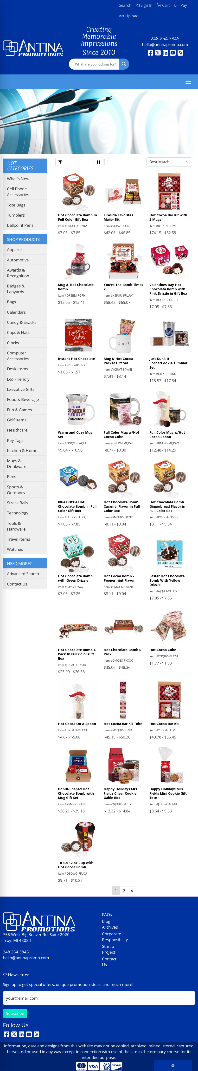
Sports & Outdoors (16, 489)
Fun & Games (19, 409)
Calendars (16, 312)
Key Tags (15, 440)
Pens (11, 476)
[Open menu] (188, 81)
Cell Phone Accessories (18, 191)
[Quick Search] (94, 64)
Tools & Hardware (16, 526)
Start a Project (108, 949)
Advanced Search (23, 573)
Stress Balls (17, 503)
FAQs (107, 914)
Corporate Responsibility (111, 936)
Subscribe (15, 1013)
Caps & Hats (18, 332)
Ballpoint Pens (20, 225)
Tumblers (16, 215)
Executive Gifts (20, 389)
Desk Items (17, 369)
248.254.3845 (165, 38)
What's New (18, 178)
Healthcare (17, 430)
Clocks (13, 343)
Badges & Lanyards (16, 288)
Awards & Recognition (18, 273)
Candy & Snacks (21, 322)
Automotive (18, 260)
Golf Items (16, 420)
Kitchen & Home (22, 450)
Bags (11, 302)
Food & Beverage (23, 399)
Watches (15, 549)
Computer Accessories (18, 355)
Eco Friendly (18, 379)
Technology (17, 513)
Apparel (14, 249)
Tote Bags (16, 205)
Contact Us (17, 584)
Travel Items (18, 539)
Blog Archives (110, 924)
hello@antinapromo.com (165, 44)
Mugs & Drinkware (16, 463)
